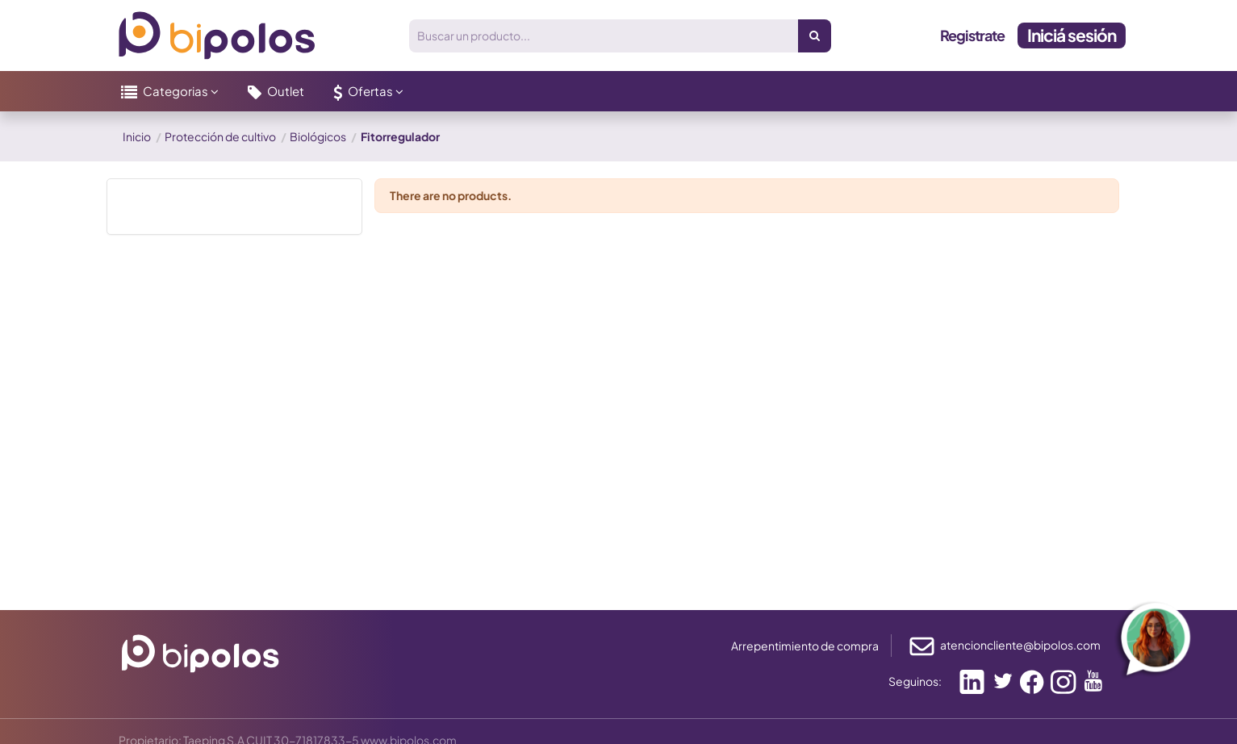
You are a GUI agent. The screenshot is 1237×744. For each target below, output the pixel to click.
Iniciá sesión (1071, 35)
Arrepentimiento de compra (805, 645)
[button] (170, 91)
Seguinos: (915, 681)
